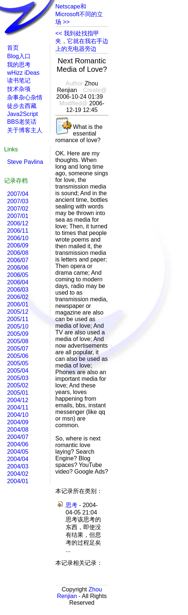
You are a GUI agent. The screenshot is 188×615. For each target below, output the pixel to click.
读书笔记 (19, 80)
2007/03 (17, 201)
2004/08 (17, 429)
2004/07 (17, 437)
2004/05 (17, 452)
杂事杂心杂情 (24, 97)
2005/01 (17, 393)
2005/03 (17, 378)
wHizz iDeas (23, 73)
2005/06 (17, 356)
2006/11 (17, 231)
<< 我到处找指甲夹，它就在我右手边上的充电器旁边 (81, 41)
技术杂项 (19, 89)
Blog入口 (19, 56)
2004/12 (17, 400)
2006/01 (17, 304)
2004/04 (17, 459)
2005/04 (17, 371)
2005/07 (17, 348)
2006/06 (17, 267)
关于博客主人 (24, 130)
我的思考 (19, 65)
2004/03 (17, 466)
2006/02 (17, 297)
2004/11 (17, 407)
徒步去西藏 (21, 106)
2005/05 (17, 363)
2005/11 (17, 319)
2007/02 (17, 208)
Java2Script (22, 114)
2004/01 (17, 481)
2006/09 (17, 245)
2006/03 (17, 290)
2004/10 (17, 415)
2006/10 (17, 238)
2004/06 (17, 444)
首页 (13, 48)
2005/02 (17, 385)
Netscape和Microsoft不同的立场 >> (79, 14)
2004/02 (17, 474)
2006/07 (17, 260)
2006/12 (17, 223)
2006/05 (17, 275)
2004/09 (17, 422)
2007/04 (17, 194)
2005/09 (17, 334)
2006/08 (17, 253)
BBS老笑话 (21, 122)
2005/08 (17, 341)
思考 (71, 505)
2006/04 (17, 282)
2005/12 (17, 312)
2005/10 (17, 326)
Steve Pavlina (25, 162)
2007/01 (17, 216)
